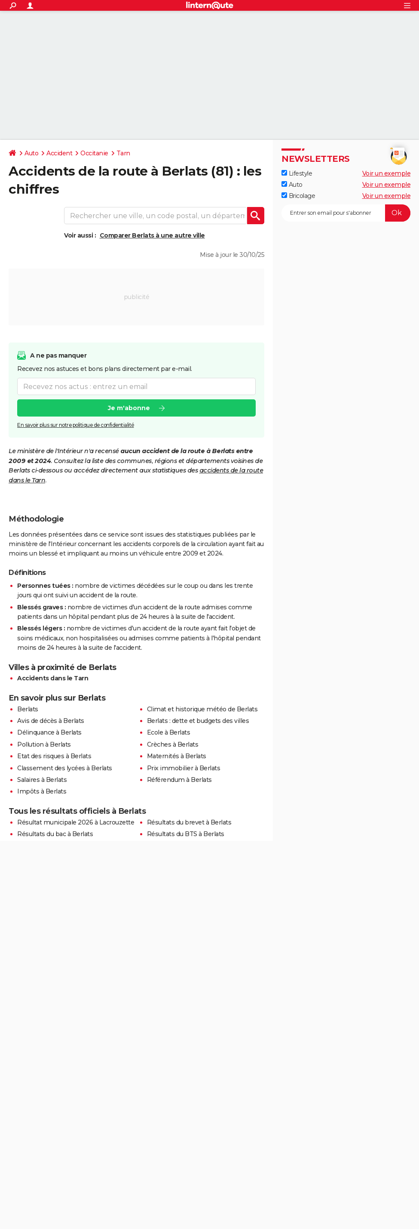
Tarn (123, 153)
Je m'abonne (129, 408)
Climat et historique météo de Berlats (202, 709)
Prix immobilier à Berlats (183, 768)
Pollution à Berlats (44, 744)
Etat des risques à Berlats (54, 756)
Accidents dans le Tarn (52, 678)
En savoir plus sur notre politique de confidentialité (75, 425)
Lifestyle (296, 173)
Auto (31, 153)
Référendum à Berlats (179, 780)
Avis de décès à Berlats (50, 721)
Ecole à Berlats (168, 732)
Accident (59, 153)
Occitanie (94, 153)
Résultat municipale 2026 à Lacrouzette (75, 822)
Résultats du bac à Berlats (55, 834)
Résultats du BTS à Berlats (185, 834)
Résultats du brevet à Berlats (189, 822)
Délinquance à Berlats (49, 732)
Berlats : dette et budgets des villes (198, 721)
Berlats (27, 709)
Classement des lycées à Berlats (64, 768)
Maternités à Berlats (176, 756)
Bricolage (298, 196)
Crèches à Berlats (173, 744)
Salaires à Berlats (42, 780)
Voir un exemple (386, 173)
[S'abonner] (345, 213)
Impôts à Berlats (41, 791)
